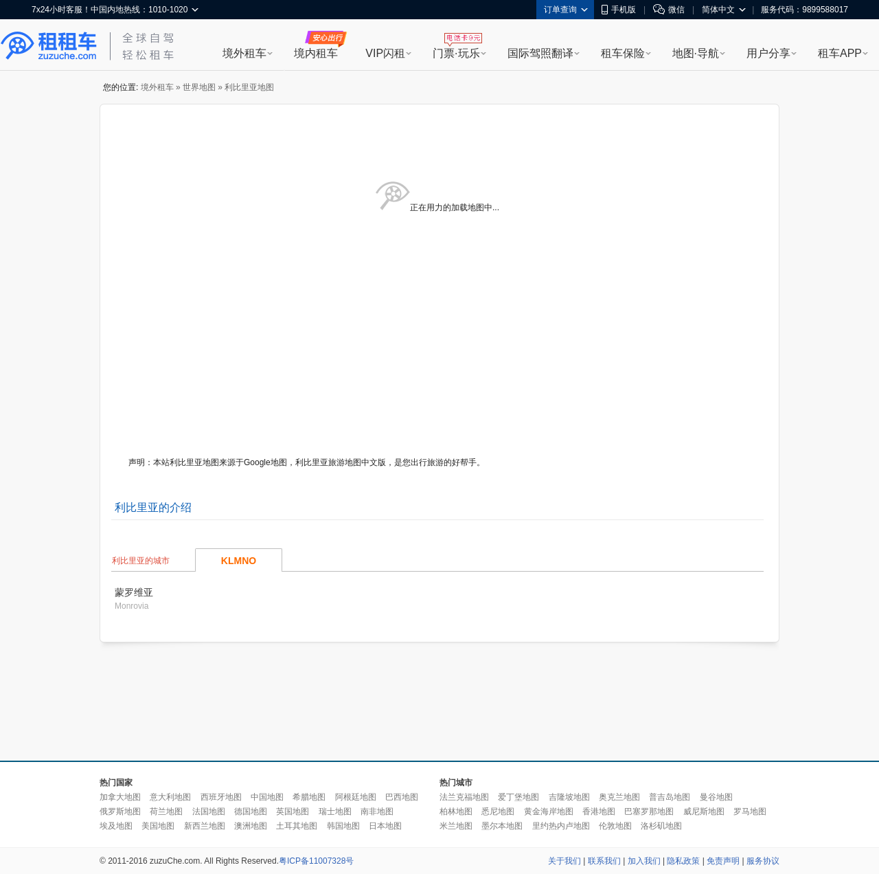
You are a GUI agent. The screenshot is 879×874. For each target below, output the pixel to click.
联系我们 (604, 861)
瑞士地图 (335, 811)
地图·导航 (695, 53)
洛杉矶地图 (661, 826)
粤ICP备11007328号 (316, 861)
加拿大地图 (120, 797)
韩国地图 (343, 826)
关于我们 (564, 861)
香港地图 (598, 811)
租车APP (840, 53)
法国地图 (208, 811)
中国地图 (267, 797)
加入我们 (644, 861)
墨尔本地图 (502, 826)
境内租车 (316, 53)
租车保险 (623, 53)
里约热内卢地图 (561, 826)
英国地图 (292, 811)
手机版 (619, 9)
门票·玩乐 (456, 53)
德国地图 (250, 811)
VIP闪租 (385, 53)
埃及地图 (116, 826)
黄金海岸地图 (548, 811)
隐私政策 (683, 861)
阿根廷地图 (355, 797)
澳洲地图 (250, 826)
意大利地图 (170, 797)
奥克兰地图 (619, 797)
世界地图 (199, 87)
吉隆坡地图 (569, 797)
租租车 (49, 46)
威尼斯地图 (703, 811)
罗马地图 (749, 811)
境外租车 (244, 53)
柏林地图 (456, 811)
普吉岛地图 (669, 797)
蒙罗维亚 (134, 592)
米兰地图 (456, 826)
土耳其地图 (296, 826)
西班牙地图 (221, 797)
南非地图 (377, 811)
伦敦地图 (615, 826)
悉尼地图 (497, 811)
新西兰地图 (204, 826)
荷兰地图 (166, 811)
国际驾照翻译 (540, 53)
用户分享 (768, 53)
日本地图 (385, 826)
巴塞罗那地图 (649, 811)
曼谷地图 (716, 797)
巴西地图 (401, 797)
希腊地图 (309, 797)
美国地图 (157, 826)
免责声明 (723, 861)
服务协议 (762, 861)
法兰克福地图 (464, 797)
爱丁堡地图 (518, 797)
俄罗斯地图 (120, 811)
